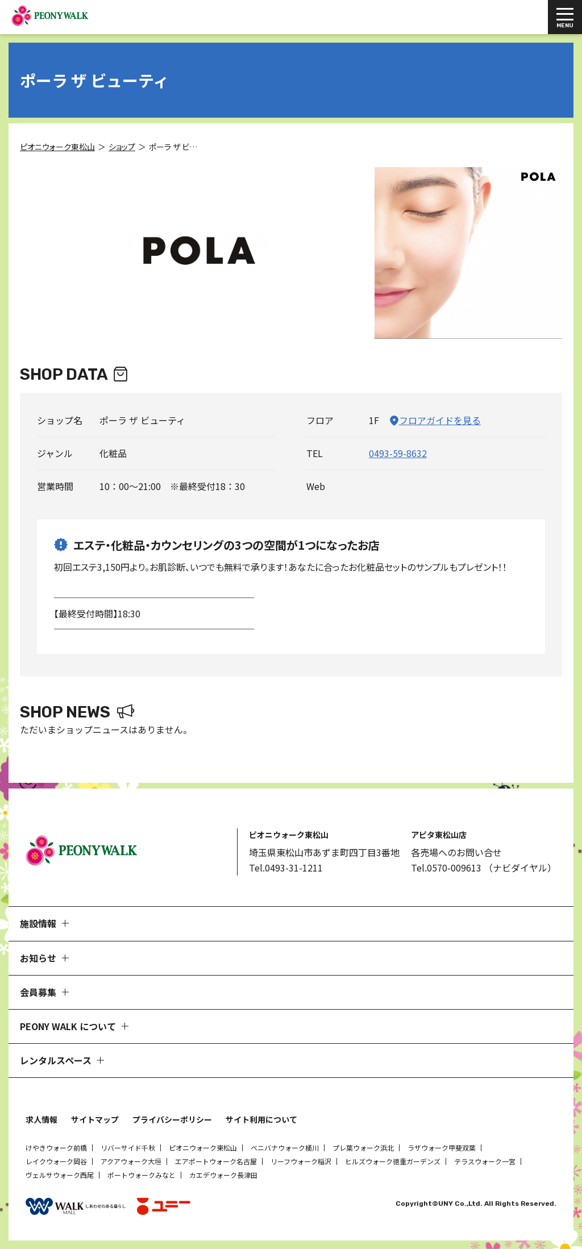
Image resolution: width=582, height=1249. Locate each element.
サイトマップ (95, 1119)
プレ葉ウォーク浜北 (363, 1147)
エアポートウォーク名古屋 (216, 1161)
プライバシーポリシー (172, 1119)
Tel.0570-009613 (446, 867)
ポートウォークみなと (141, 1175)
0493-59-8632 (398, 453)
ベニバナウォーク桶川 (285, 1147)
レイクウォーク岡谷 (56, 1161)
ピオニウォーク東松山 (203, 1147)
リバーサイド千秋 (128, 1147)
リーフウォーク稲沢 (301, 1161)
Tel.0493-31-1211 (286, 867)
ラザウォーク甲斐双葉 (442, 1147)
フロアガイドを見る (440, 420)
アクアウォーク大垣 (131, 1161)
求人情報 (41, 1119)
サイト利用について (261, 1119)
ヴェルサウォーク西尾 (60, 1175)
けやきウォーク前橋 (56, 1147)
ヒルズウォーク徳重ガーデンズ (392, 1161)
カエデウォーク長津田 (223, 1175)
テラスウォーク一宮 (485, 1161)
